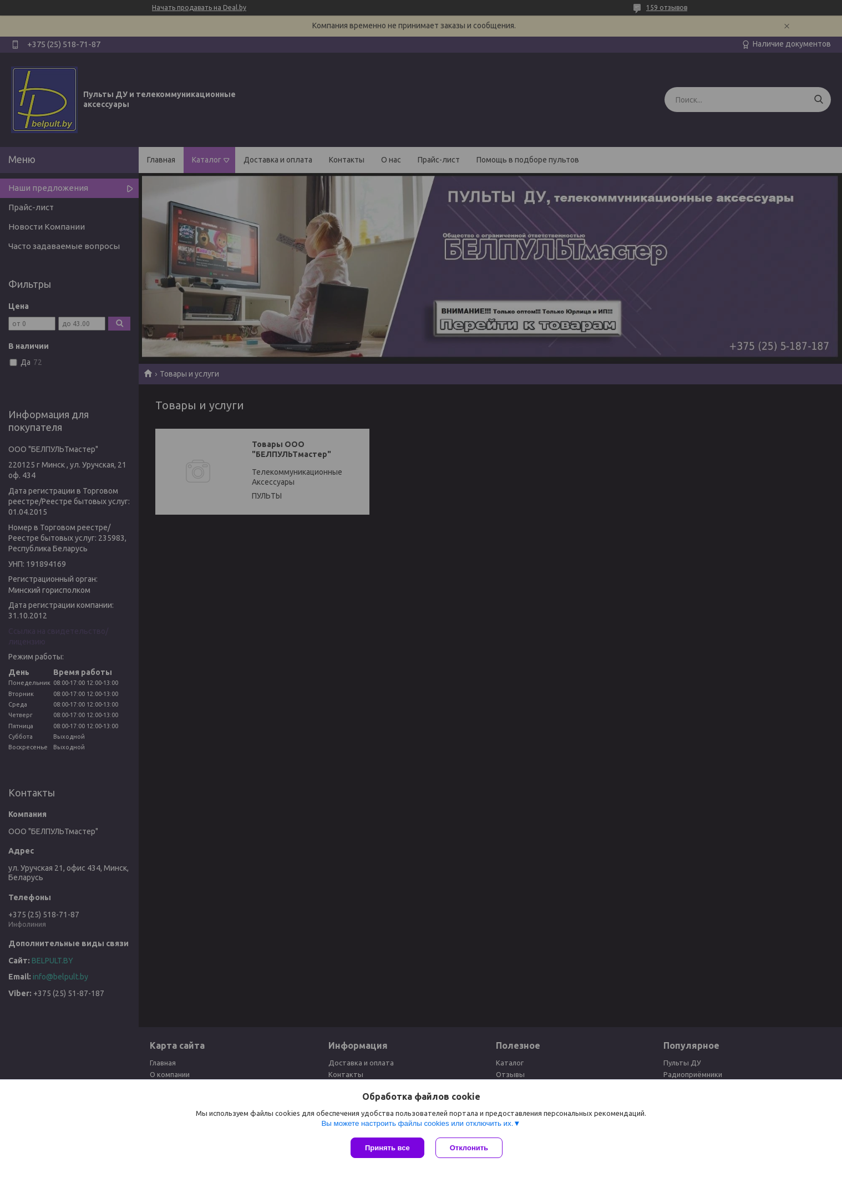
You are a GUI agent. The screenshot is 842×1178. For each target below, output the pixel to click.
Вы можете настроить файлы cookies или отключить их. (417, 1123)
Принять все (387, 1148)
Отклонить (469, 1148)
